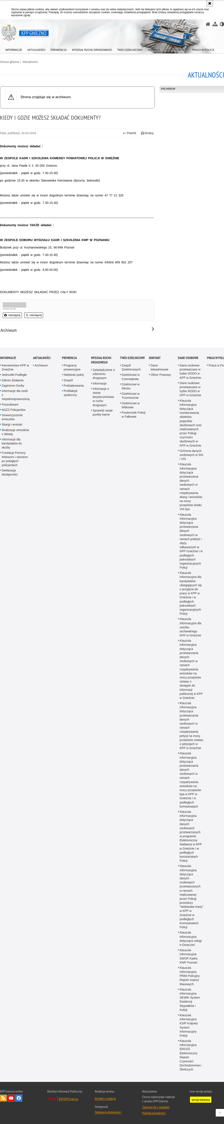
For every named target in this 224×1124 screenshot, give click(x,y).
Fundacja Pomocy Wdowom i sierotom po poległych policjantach (15, 631)
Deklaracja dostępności (10, 645)
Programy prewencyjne (72, 540)
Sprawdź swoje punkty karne (103, 585)
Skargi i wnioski (12, 597)
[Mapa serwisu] (215, 24)
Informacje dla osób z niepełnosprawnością (16, 567)
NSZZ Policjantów (13, 582)
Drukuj (147, 133)
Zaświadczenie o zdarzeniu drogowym (104, 546)
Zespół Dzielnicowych (131, 540)
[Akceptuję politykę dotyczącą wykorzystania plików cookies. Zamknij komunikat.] (210, 3)
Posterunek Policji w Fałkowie (133, 587)
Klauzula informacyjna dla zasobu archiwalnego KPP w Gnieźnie (190, 800)
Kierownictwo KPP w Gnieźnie (15, 540)
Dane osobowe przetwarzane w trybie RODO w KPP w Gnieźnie (190, 562)
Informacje (8, 530)
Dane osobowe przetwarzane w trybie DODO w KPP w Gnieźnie (190, 544)
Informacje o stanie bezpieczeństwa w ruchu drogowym (103, 569)
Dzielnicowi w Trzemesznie (131, 568)
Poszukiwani (10, 577)
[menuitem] (13, 49)
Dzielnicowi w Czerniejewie (131, 549)
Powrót (129, 133)
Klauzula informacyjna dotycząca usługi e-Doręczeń (191, 1111)
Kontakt (155, 530)
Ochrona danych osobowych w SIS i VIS (191, 627)
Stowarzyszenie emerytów (12, 589)
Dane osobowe (188, 530)
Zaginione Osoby (13, 558)
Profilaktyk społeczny (71, 565)
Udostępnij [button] (12, 315)
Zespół (68, 552)
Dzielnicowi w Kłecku (131, 559)
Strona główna (9, 62)
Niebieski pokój (74, 547)
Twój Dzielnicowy (132, 530)
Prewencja (69, 530)
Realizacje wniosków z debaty (15, 604)
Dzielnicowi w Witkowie (131, 577)
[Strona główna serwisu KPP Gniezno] (208, 24)
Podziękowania (74, 558)
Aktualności (30, 62)
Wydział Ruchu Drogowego (101, 532)
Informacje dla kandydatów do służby (12, 616)
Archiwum (41, 538)
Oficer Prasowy (161, 547)
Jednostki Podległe (14, 547)
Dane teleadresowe (159, 540)
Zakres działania (12, 552)
